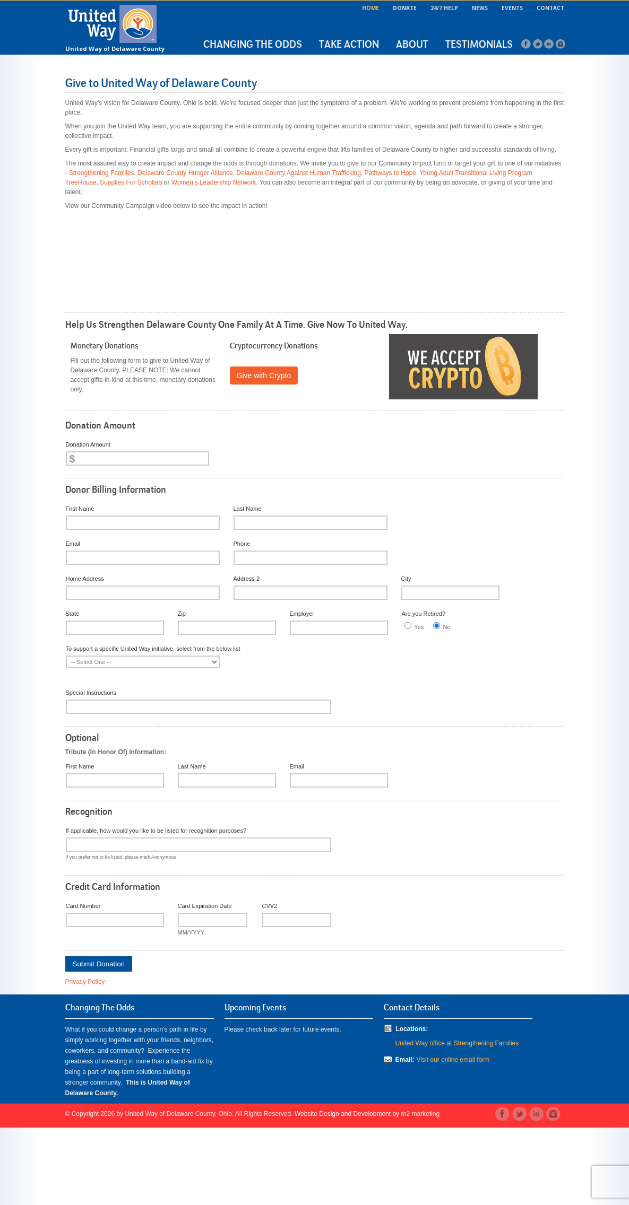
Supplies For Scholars (131, 182)
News (480, 8)
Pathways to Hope (390, 173)
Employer (302, 691)
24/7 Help (444, 8)
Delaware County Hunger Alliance (184, 173)
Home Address (85, 656)
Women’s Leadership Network (213, 182)
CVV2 (270, 983)
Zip (182, 691)
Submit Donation (99, 1041)
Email (73, 621)
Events (512, 8)
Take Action (349, 44)
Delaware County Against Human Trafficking (298, 173)
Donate (405, 8)
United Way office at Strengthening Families (457, 1120)
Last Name (248, 586)
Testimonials (479, 44)
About (412, 44)
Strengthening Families (101, 173)
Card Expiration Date (205, 983)
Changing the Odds (252, 44)
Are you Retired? (424, 691)
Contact (550, 8)
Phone (242, 621)
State (73, 691)
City (406, 656)
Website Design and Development (343, 1191)
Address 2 (247, 656)
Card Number (83, 983)
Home (370, 8)
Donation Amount (88, 522)
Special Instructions (91, 770)
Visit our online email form (453, 1137)
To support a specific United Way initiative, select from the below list (153, 726)
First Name (80, 586)
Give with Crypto (264, 453)
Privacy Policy (85, 1059)
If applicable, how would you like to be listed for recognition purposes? (156, 908)
